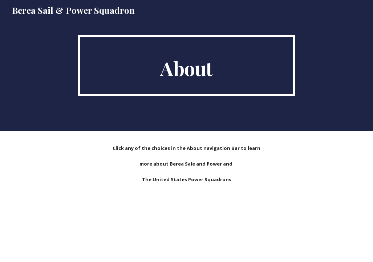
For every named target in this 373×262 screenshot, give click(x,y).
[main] (186, 65)
